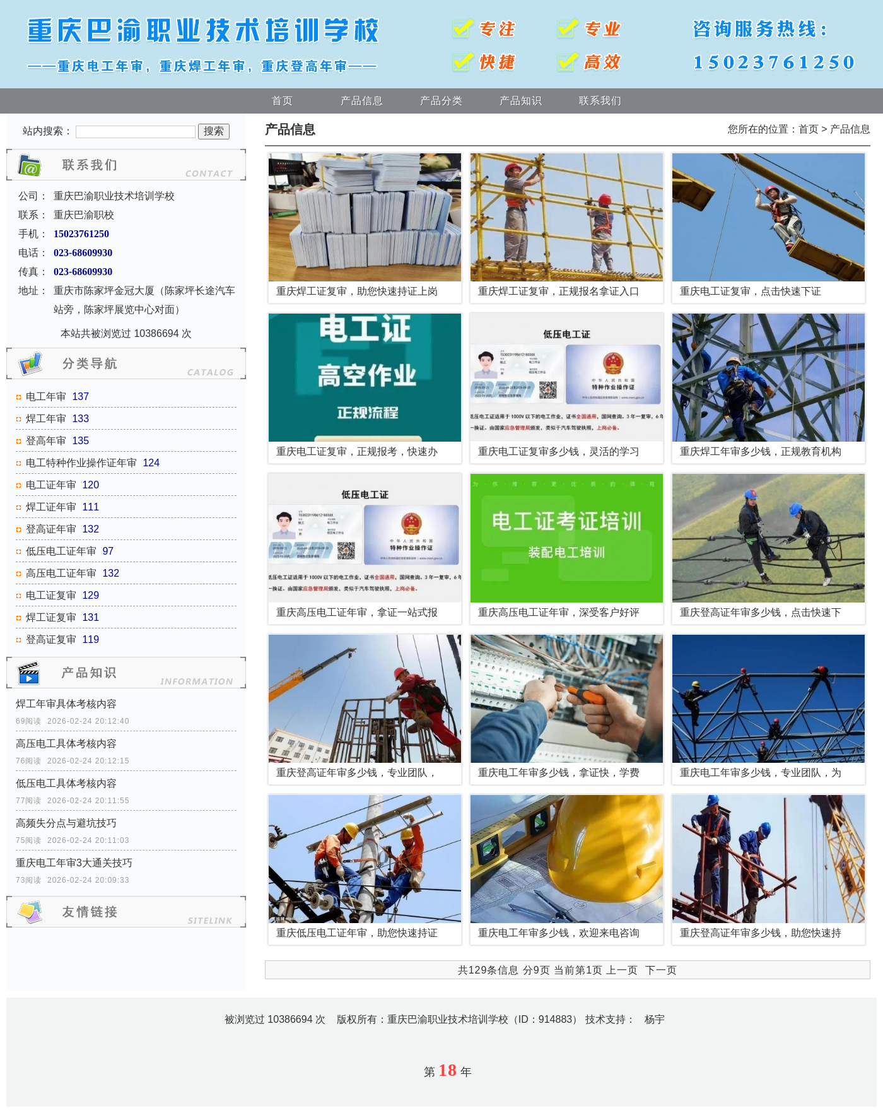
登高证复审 (51, 639)
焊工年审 (46, 418)
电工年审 (46, 396)
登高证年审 (51, 529)
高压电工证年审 (61, 573)
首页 (282, 100)
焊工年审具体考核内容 (66, 703)
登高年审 (46, 440)
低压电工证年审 (61, 551)
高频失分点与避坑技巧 (66, 823)
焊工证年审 (51, 507)
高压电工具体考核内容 (66, 743)
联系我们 (600, 100)
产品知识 (521, 100)
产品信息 (362, 100)
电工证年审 (51, 485)
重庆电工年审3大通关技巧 (74, 862)
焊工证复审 (51, 617)
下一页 (661, 970)
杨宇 (655, 1019)
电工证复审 (51, 595)
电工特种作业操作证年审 (81, 462)
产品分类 (441, 100)
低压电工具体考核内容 (66, 783)
